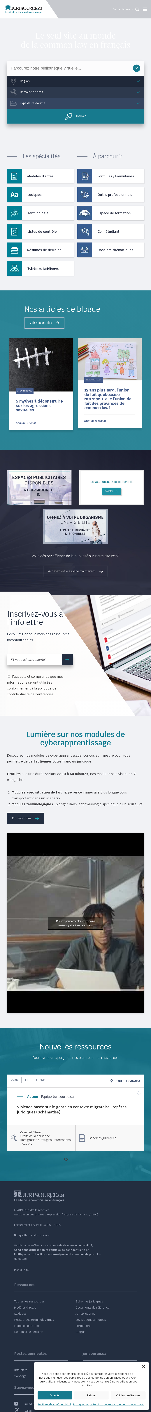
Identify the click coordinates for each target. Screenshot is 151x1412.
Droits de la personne (35, 1136)
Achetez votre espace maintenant (71, 571)
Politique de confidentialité (54, 1404)
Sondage (20, 1376)
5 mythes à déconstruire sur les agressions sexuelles (39, 406)
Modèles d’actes (25, 1307)
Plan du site (21, 1270)
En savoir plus (21, 818)
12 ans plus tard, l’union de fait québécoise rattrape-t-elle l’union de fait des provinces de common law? (107, 399)
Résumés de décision (28, 1332)
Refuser (91, 1395)
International (62, 1140)
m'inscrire (69, 659)
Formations (83, 1326)
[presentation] (65, 1159)
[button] (143, 1366)
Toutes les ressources (29, 1301)
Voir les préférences (128, 1395)
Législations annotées (91, 1320)
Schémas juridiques (102, 1138)
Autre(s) (27, 1144)
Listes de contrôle (26, 1326)
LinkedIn (24, 1404)
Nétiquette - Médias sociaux (32, 1235)
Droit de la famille (95, 420)
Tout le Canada (128, 1081)
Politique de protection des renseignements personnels (108, 1404)
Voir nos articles (41, 323)
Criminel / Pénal (26, 423)
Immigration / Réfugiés (36, 1140)
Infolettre (20, 1370)
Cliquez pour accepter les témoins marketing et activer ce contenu (75, 923)
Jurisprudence (85, 1314)
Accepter (55, 1395)
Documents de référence (93, 1307)
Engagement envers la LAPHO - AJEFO (37, 1224)
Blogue (80, 1332)
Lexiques (20, 1314)
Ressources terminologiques (34, 1320)
